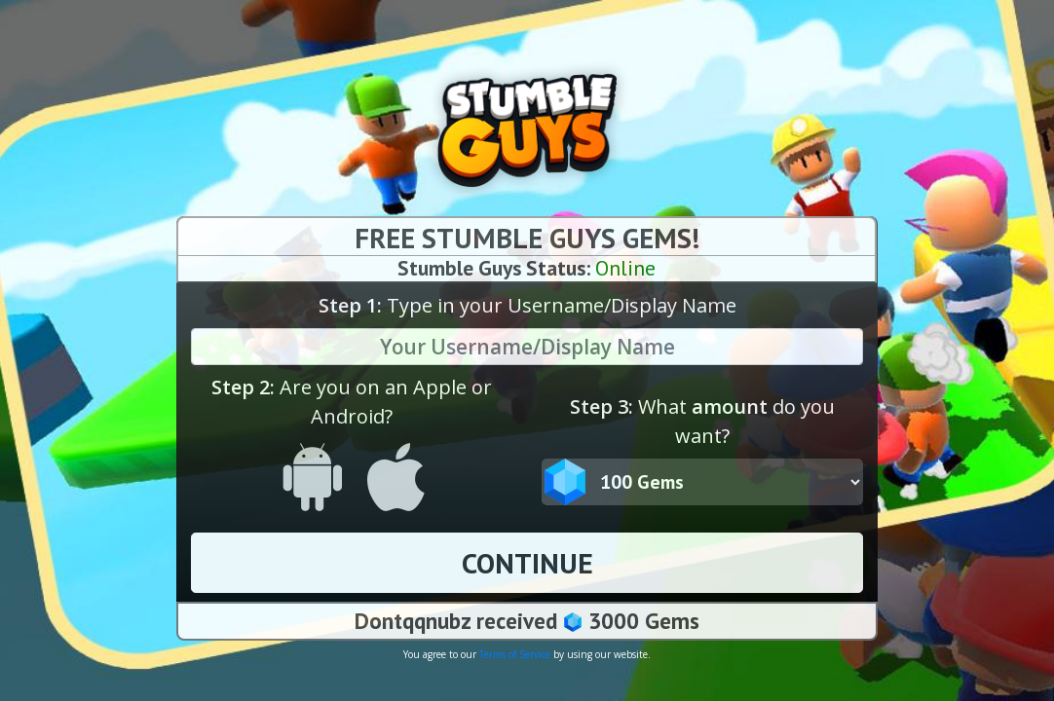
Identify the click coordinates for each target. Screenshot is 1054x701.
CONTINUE (527, 562)
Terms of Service (514, 654)
